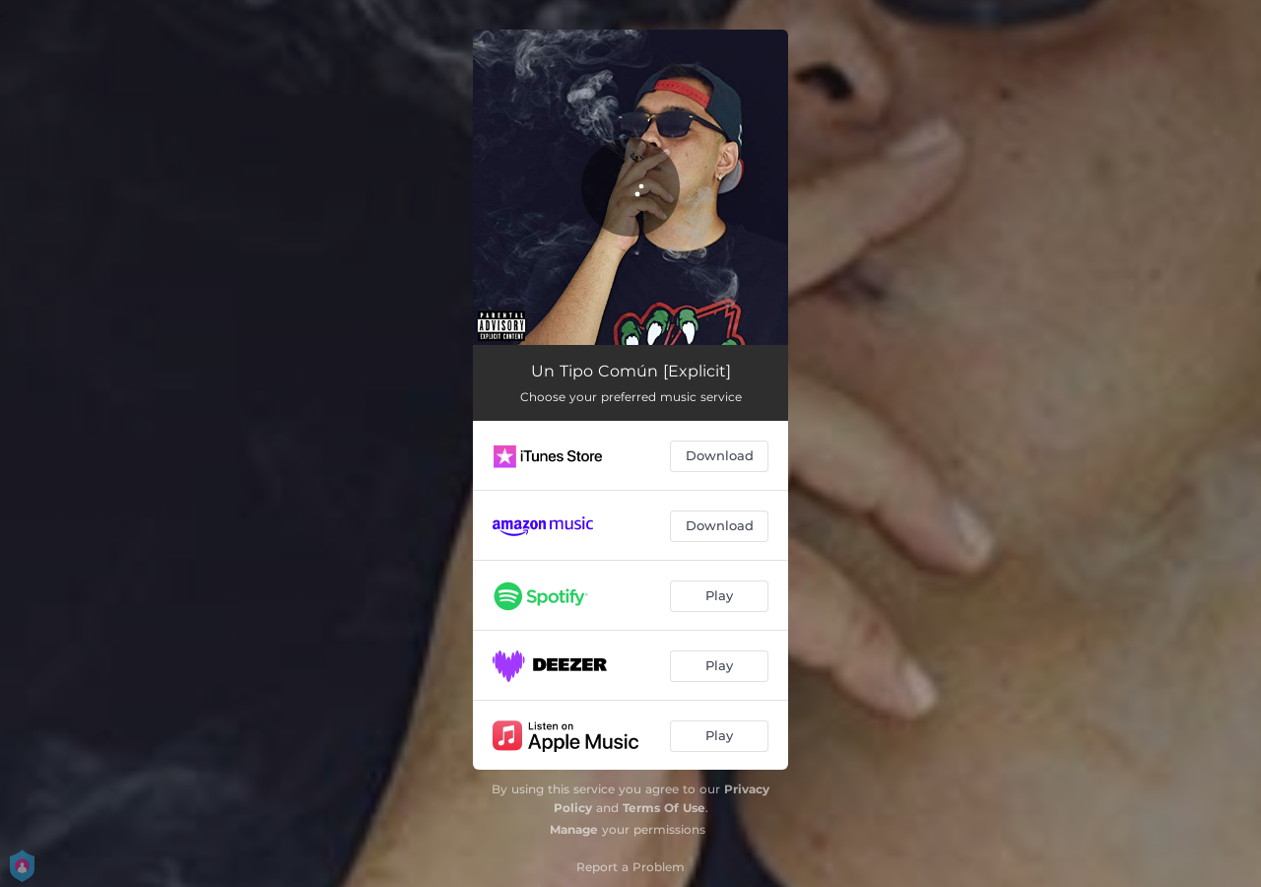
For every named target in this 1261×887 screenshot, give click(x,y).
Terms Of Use (664, 807)
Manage (574, 829)
